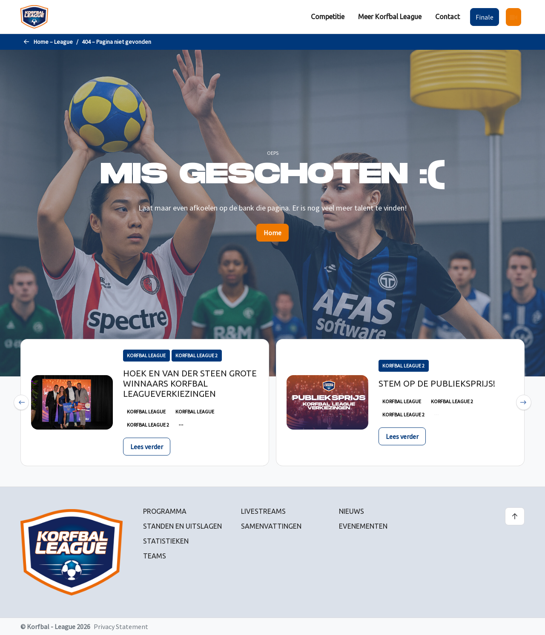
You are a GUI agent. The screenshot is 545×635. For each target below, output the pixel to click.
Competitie (327, 16)
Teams (154, 556)
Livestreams (263, 511)
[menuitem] (327, 17)
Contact (447, 16)
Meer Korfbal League (390, 16)
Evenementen (363, 526)
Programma (164, 511)
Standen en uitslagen (182, 526)
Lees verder (146, 446)
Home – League (53, 42)
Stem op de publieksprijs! (437, 383)
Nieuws (351, 511)
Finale (484, 17)
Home (272, 232)
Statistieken (166, 541)
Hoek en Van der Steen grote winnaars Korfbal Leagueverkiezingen (190, 383)
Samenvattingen (271, 526)
